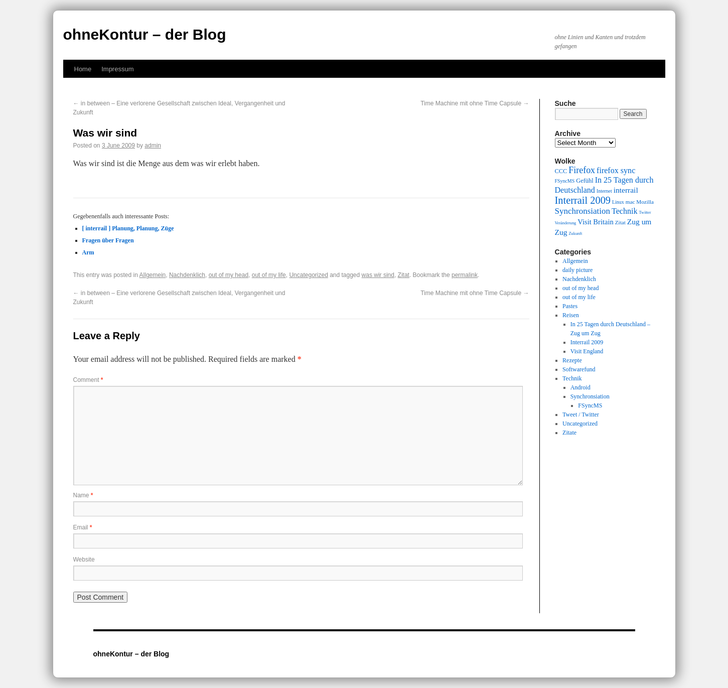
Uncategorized (308, 275)
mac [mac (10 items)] (630, 202)
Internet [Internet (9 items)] (604, 191)
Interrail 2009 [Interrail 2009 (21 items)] (583, 200)
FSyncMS (590, 405)
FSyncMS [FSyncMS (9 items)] (565, 181)
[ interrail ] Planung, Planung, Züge (128, 228)
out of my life (269, 275)
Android (580, 387)
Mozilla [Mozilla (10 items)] (645, 202)
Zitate (569, 432)
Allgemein (152, 275)
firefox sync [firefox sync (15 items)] (616, 170)
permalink (465, 275)
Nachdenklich (187, 275)
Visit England (587, 351)
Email (82, 527)
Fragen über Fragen (108, 240)
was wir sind (378, 275)
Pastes (569, 306)
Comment (88, 379)
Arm (88, 252)
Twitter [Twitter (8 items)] (645, 212)
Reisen (570, 315)
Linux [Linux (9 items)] (618, 202)
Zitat (403, 275)
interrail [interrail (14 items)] (626, 190)
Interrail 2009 (587, 342)
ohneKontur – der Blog (144, 34)
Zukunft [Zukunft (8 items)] (575, 233)
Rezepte (572, 360)
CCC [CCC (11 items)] (561, 171)
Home (83, 69)
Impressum (117, 69)
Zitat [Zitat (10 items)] (620, 222)
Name (83, 495)
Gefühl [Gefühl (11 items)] (584, 180)
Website (84, 559)
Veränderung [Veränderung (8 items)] (565, 223)
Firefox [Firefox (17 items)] (581, 170)
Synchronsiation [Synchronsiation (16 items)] (583, 211)
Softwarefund (578, 369)
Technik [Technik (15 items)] (625, 211)
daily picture (577, 269)
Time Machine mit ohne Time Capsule (474, 103)
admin (152, 145)
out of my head (228, 275)
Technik (571, 378)
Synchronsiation (590, 396)
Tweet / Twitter (580, 414)
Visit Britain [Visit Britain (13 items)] (595, 222)
